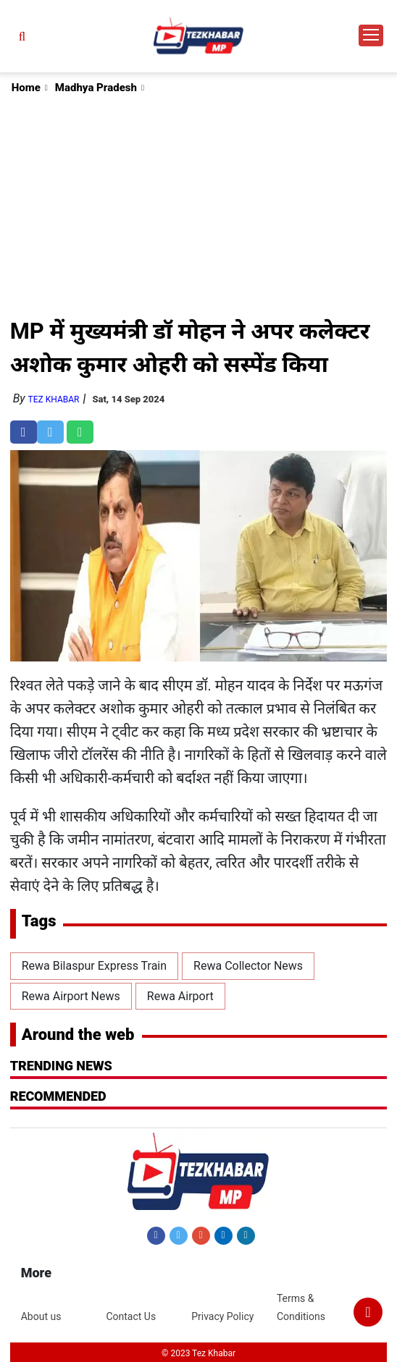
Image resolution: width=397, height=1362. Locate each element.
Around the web (78, 1034)
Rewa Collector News (248, 966)
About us (41, 1316)
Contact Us (131, 1316)
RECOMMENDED (58, 1096)
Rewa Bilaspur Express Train (94, 966)
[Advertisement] (199, 205)
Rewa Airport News (71, 996)
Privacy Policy (222, 1316)
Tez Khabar (54, 399)
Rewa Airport (180, 996)
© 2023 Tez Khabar (198, 1353)
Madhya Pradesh (96, 87)
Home (26, 87)
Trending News (61, 1065)
